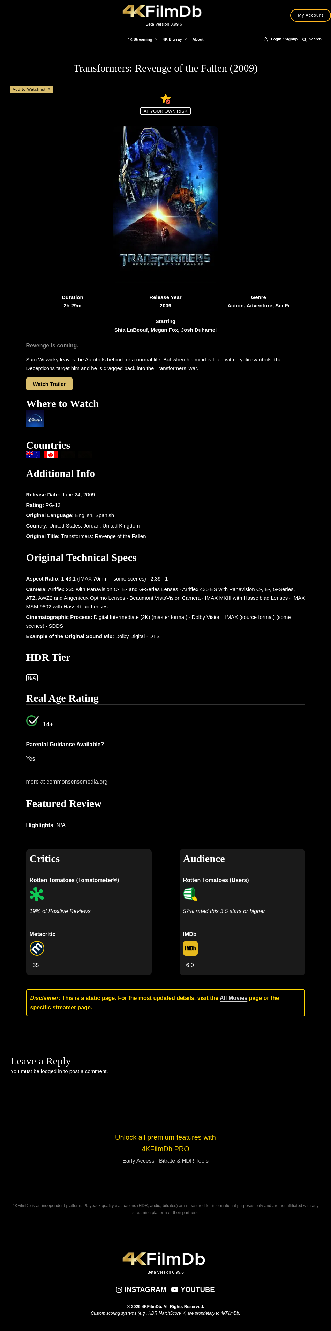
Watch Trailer (49, 384)
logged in (51, 1071)
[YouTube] (193, 1289)
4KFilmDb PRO (165, 1149)
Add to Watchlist (32, 89)
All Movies (233, 998)
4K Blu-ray (172, 39)
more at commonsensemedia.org (67, 782)
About (198, 39)
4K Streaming (140, 39)
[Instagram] (141, 1289)
